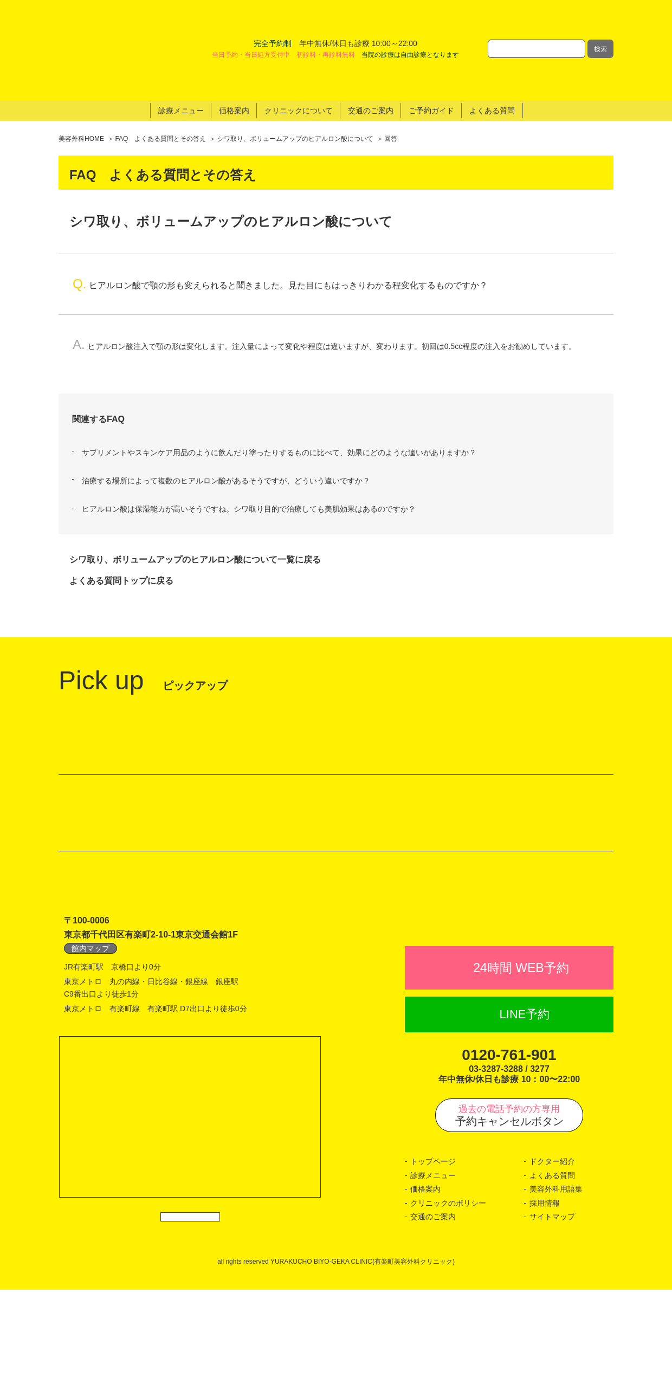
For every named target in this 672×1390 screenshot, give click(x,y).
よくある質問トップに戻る (121, 521)
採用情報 (544, 1303)
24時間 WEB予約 (520, 1068)
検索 (600, 19)
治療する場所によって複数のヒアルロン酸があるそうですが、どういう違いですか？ (226, 422)
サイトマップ (552, 1317)
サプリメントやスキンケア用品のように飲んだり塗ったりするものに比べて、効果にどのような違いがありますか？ (279, 393)
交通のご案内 (433, 1317)
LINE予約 (525, 1115)
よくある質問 (552, 1275)
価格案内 (425, 1289)
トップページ (433, 1261)
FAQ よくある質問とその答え (160, 80)
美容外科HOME (81, 80)
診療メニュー (433, 1275)
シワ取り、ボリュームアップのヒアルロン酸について (295, 80)
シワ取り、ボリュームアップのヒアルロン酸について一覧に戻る (195, 501)
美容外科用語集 (556, 1289)
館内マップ (90, 1024)
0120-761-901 (509, 1155)
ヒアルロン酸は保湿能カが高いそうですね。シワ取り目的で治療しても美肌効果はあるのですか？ (249, 450)
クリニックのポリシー (448, 1303)
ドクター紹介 (552, 1261)
